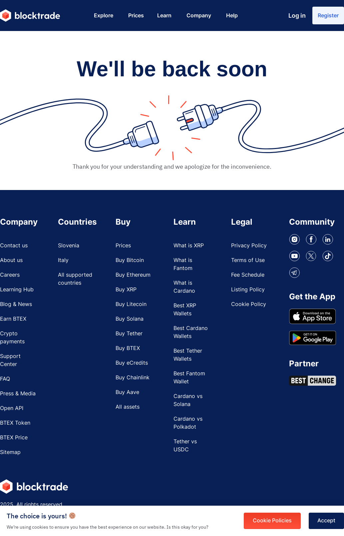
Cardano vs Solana (187, 401)
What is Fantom (182, 265)
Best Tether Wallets (187, 355)
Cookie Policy (248, 305)
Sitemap (10, 453)
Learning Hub (17, 290)
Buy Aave (127, 393)
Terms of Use (248, 261)
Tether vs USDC (185, 446)
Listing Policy (248, 290)
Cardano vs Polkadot (187, 423)
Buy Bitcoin (130, 261)
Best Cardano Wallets (190, 333)
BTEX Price (14, 438)
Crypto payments (12, 338)
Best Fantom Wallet (189, 378)
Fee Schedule (247, 275)
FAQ (5, 379)
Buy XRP (126, 290)
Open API (11, 409)
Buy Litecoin (131, 305)
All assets (128, 407)
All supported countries (75, 279)
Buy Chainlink (133, 378)
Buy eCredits (132, 363)
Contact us (14, 246)
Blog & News (16, 305)
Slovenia (68, 246)
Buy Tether (129, 334)
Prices (123, 246)
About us (11, 261)
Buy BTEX (128, 349)
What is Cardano (184, 287)
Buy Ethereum (133, 275)
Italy (63, 261)
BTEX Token (15, 423)
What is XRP (188, 246)
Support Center (10, 361)
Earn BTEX (13, 319)
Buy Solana (130, 319)
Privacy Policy (249, 246)
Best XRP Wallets (184, 310)
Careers (10, 275)
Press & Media (18, 394)
